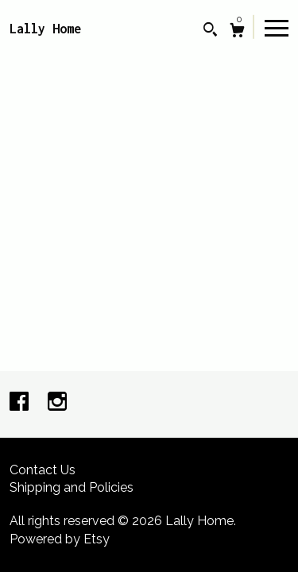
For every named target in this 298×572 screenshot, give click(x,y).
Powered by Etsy (60, 539)
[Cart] (237, 32)
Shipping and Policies (72, 487)
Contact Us (42, 469)
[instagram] (57, 403)
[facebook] (21, 403)
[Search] (210, 31)
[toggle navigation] (276, 27)
